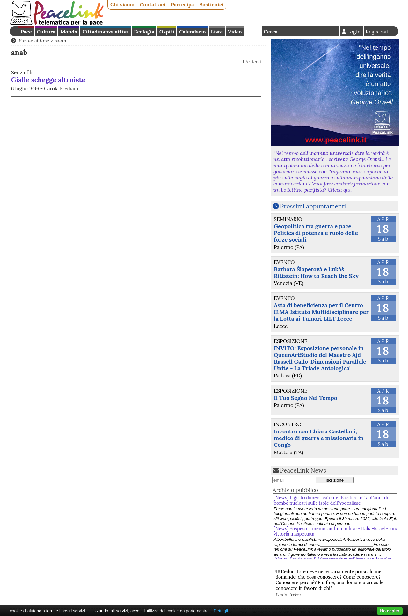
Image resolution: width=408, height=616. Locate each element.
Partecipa (182, 4)
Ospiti (166, 31)
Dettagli (221, 610)
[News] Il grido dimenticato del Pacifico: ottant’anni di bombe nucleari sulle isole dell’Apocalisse (331, 500)
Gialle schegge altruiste (48, 80)
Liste (217, 31)
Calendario (192, 31)
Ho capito (389, 610)
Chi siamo (122, 4)
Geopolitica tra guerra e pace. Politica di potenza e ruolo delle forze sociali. (316, 232)
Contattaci (152, 4)
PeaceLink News (303, 470)
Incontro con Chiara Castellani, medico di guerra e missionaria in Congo (319, 438)
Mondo (69, 31)
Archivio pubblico (295, 490)
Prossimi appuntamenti (313, 206)
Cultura (46, 31)
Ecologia (144, 31)
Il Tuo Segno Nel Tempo (305, 398)
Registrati (377, 31)
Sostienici (212, 4)
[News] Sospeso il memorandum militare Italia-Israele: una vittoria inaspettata (336, 531)
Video (235, 31)
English (253, 31)
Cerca (271, 31)
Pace (26, 31)
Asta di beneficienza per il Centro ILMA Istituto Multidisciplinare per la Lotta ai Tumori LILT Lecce (321, 311)
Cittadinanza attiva (105, 31)
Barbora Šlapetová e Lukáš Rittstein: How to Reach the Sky (316, 272)
